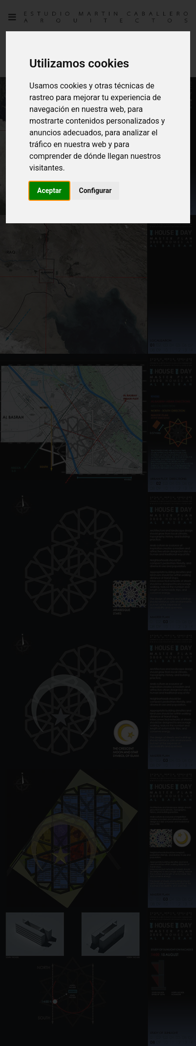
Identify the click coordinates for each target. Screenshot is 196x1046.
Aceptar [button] (49, 190)
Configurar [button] (95, 190)
